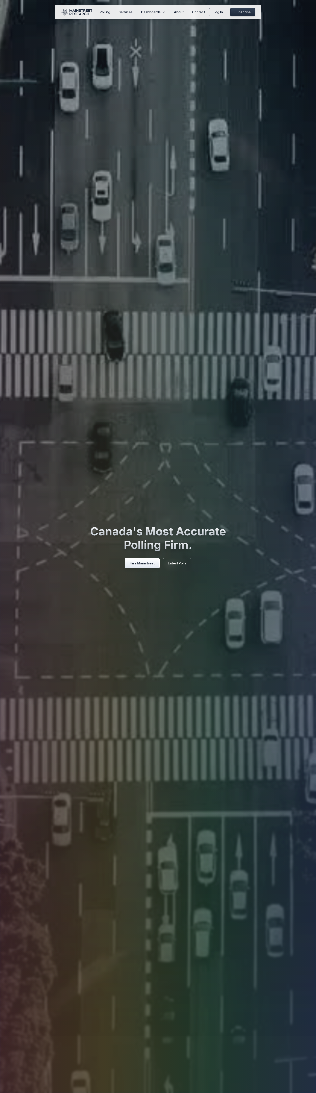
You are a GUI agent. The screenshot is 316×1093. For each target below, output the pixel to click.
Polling (105, 12)
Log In (218, 12)
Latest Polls (177, 563)
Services (126, 12)
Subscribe (243, 12)
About (179, 12)
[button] (153, 12)
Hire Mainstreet (142, 563)
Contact (198, 12)
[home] (77, 12)
